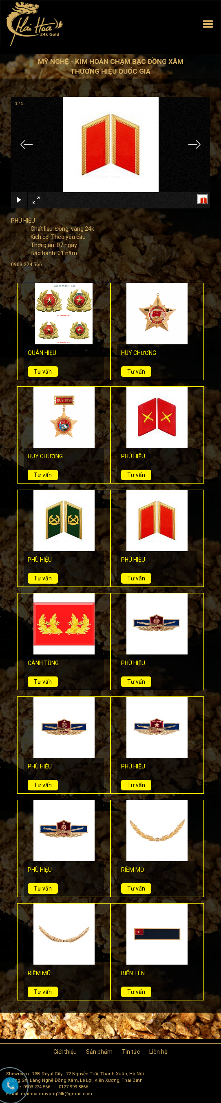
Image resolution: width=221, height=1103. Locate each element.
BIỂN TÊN (133, 973)
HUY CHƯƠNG (138, 353)
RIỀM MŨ (132, 870)
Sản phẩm (99, 1051)
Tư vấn (43, 371)
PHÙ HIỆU (133, 456)
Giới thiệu (65, 1051)
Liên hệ (158, 1051)
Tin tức (131, 1051)
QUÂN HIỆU (42, 353)
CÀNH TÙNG (43, 663)
